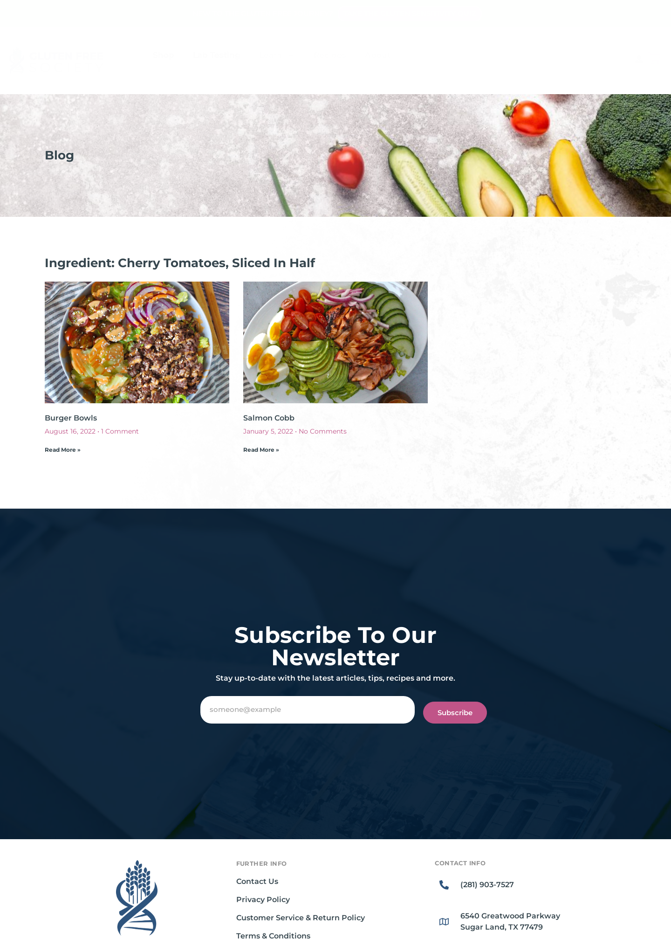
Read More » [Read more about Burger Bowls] (63, 449)
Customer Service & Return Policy (300, 917)
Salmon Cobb (268, 418)
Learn (277, 55)
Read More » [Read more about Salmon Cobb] (261, 449)
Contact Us (257, 881)
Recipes (330, 55)
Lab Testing (216, 55)
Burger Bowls (71, 418)
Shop (163, 55)
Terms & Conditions (273, 935)
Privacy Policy (263, 899)
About (377, 55)
